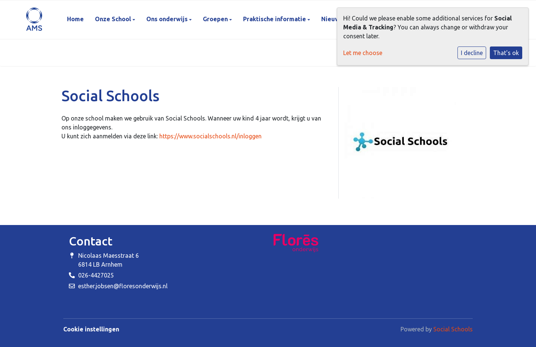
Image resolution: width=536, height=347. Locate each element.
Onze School (114, 19)
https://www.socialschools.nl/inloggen (210, 136)
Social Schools (453, 329)
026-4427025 (96, 275)
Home (75, 19)
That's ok (506, 52)
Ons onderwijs (167, 19)
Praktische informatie (275, 19)
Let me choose (362, 52)
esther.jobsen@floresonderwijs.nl (123, 286)
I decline (472, 52)
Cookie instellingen (91, 329)
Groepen (216, 19)
